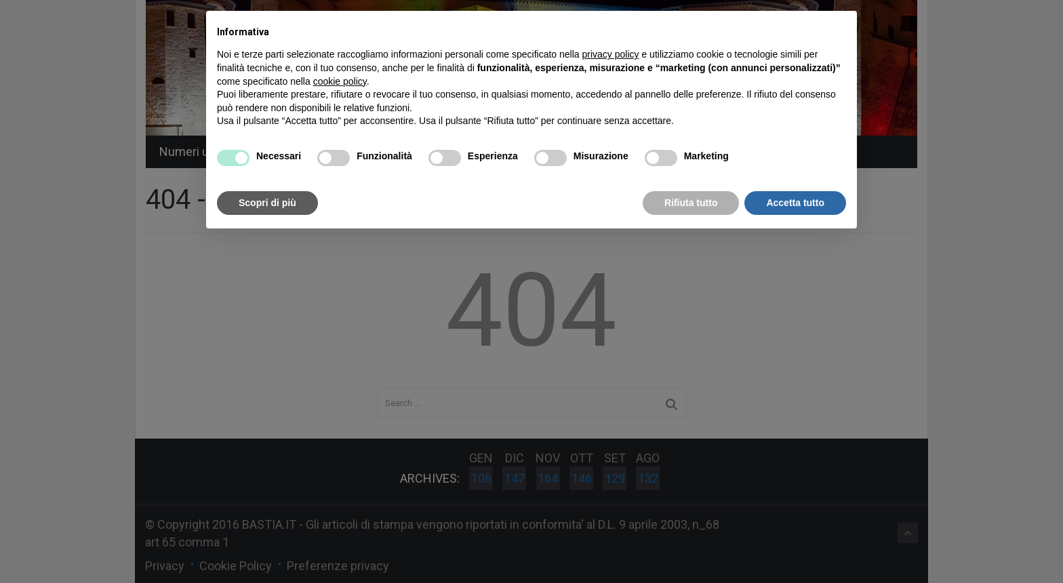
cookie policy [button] (340, 81)
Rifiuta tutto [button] (691, 202)
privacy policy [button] (610, 54)
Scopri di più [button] (267, 202)
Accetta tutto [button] (795, 202)
